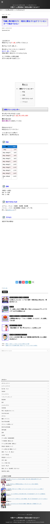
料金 (22, 92)
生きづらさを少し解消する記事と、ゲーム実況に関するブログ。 (25, 520)
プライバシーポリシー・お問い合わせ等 (25, 514)
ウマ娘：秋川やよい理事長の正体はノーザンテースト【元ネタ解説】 (22, 484)
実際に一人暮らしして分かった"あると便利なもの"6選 (17, 343)
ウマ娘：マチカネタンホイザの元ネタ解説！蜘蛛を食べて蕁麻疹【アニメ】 (24, 503)
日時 (22, 95)
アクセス (24, 102)
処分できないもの (26, 98)
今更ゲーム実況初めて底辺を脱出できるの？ (25, 7)
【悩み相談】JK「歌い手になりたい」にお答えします (25, 328)
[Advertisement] (25, 35)
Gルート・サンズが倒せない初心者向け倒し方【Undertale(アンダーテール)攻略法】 (26, 493)
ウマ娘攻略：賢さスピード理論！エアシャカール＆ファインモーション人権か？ (25, 488)
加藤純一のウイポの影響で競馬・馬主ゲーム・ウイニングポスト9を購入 (21, 345)
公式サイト (10, 210)
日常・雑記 (5, 288)
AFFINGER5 (42, 522)
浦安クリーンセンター (26, 89)
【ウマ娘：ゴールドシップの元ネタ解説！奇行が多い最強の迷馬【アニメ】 (24, 479)
